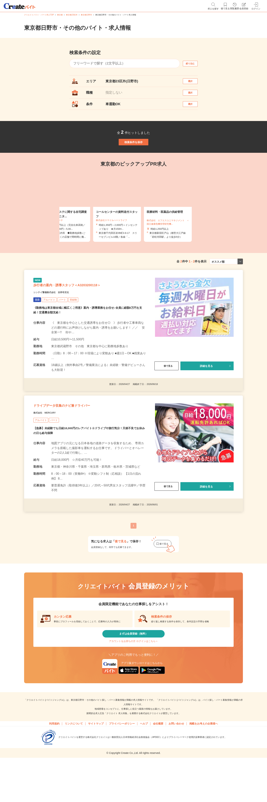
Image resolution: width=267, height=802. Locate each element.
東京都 (60, 15)
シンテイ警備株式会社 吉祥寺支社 (60, 317)
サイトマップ (96, 765)
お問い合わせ (176, 765)
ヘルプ (144, 765)
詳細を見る (206, 390)
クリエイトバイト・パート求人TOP (39, 15)
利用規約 (54, 765)
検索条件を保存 (133, 156)
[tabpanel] (133, 224)
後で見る (166, 390)
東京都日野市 (86, 15)
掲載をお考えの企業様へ (203, 765)
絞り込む (194, 63)
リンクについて (74, 765)
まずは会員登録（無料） (133, 668)
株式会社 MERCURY (50, 444)
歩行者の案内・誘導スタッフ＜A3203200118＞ (85, 307)
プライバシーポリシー (122, 765)
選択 (194, 83)
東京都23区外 (71, 15)
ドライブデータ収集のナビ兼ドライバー (78, 435)
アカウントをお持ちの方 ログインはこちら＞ (133, 679)
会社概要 (158, 765)
